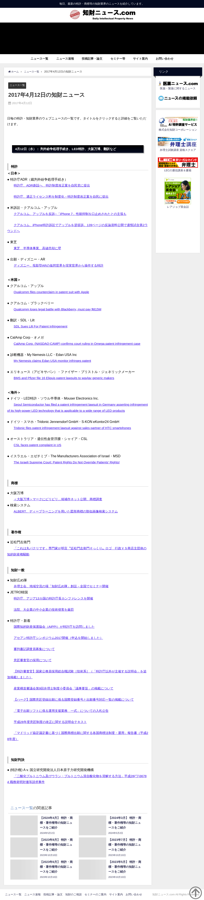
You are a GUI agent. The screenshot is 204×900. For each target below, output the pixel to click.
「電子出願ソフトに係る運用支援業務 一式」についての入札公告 (64, 710)
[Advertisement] (178, 230)
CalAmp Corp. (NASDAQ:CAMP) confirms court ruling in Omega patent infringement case (80, 343)
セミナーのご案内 (95, 894)
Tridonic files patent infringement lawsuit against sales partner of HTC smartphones (75, 427)
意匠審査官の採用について (34, 660)
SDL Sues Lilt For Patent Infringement (42, 326)
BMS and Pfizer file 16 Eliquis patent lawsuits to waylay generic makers (66, 378)
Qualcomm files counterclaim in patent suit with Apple (53, 292)
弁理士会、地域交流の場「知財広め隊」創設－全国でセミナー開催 (64, 586)
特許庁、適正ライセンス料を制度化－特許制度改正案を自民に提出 (64, 196)
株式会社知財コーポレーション (178, 129)
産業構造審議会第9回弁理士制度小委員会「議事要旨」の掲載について (67, 688)
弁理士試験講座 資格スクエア (178, 150)
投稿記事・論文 (92, 58)
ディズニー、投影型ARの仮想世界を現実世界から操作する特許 (61, 265)
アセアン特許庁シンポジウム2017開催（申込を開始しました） (61, 638)
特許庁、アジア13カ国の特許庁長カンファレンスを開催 (56, 598)
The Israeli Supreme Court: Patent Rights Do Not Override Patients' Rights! (69, 462)
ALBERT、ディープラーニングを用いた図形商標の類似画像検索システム (69, 511)
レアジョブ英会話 (178, 206)
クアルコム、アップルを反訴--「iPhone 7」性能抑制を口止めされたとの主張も (74, 213)
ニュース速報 (65, 58)
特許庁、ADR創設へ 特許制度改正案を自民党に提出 (54, 185)
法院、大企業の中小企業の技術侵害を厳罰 (46, 609)
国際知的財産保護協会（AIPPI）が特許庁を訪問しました (57, 626)
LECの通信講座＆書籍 (177, 170)
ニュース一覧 (39, 58)
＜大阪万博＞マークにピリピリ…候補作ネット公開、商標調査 (61, 499)
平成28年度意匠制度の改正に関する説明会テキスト (53, 721)
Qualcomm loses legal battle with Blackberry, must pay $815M (60, 309)
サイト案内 (140, 58)
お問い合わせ (164, 58)
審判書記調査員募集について (36, 649)
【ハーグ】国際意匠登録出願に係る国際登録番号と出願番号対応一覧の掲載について (78, 699)
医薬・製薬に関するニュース (178, 88)
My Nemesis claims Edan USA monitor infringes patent (54, 360)
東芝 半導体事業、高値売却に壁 (39, 248)
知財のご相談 (73, 894)
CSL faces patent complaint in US (39, 445)
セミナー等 (117, 58)
